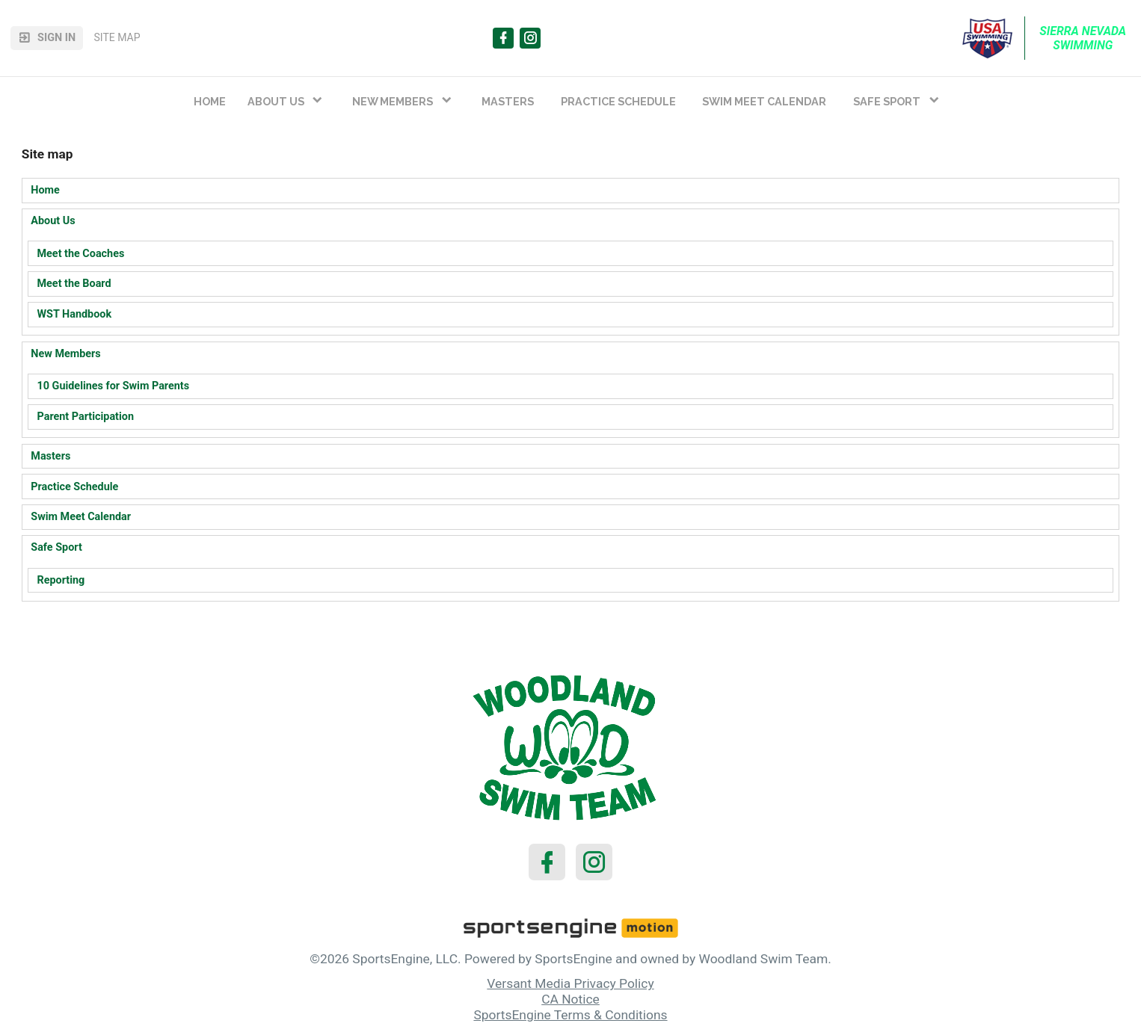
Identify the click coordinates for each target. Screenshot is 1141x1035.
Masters (50, 456)
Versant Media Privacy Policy (570, 983)
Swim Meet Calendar (81, 516)
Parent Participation (86, 416)
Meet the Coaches (81, 253)
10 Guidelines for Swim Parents (113, 386)
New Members (65, 353)
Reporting (61, 580)
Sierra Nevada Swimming (1084, 38)
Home (45, 190)
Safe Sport (56, 547)
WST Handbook (74, 314)
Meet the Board (74, 283)
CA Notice (570, 999)
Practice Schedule (74, 487)
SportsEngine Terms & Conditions (570, 1014)
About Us (53, 220)
